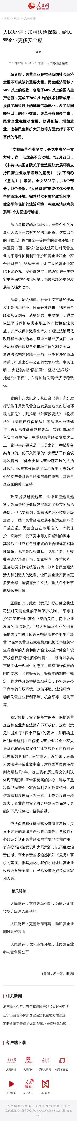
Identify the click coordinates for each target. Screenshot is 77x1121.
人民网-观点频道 (57, 63)
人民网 (5, 18)
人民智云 (28, 1086)
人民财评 (30, 18)
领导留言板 (62, 1062)
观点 (17, 18)
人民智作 (45, 1086)
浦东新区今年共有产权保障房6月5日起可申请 (36, 1006)
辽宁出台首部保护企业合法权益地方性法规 (34, 1015)
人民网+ (28, 1062)
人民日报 (11, 1062)
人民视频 (11, 1086)
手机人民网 (45, 1062)
